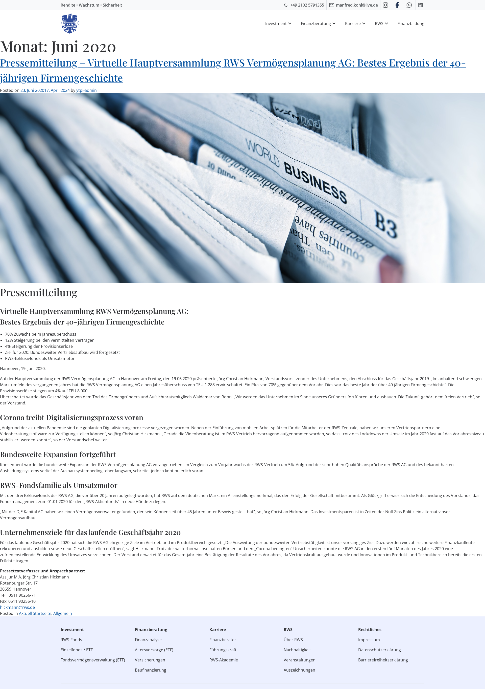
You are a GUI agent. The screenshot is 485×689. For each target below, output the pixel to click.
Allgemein (62, 613)
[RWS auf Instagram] (386, 5)
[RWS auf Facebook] (398, 5)
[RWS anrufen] (303, 5)
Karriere (356, 23)
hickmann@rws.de (17, 607)
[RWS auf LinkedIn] (421, 5)
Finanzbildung (411, 23)
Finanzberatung (319, 23)
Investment (279, 23)
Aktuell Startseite (35, 613)
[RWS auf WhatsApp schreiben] (410, 5)
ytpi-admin (86, 90)
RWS (382, 23)
